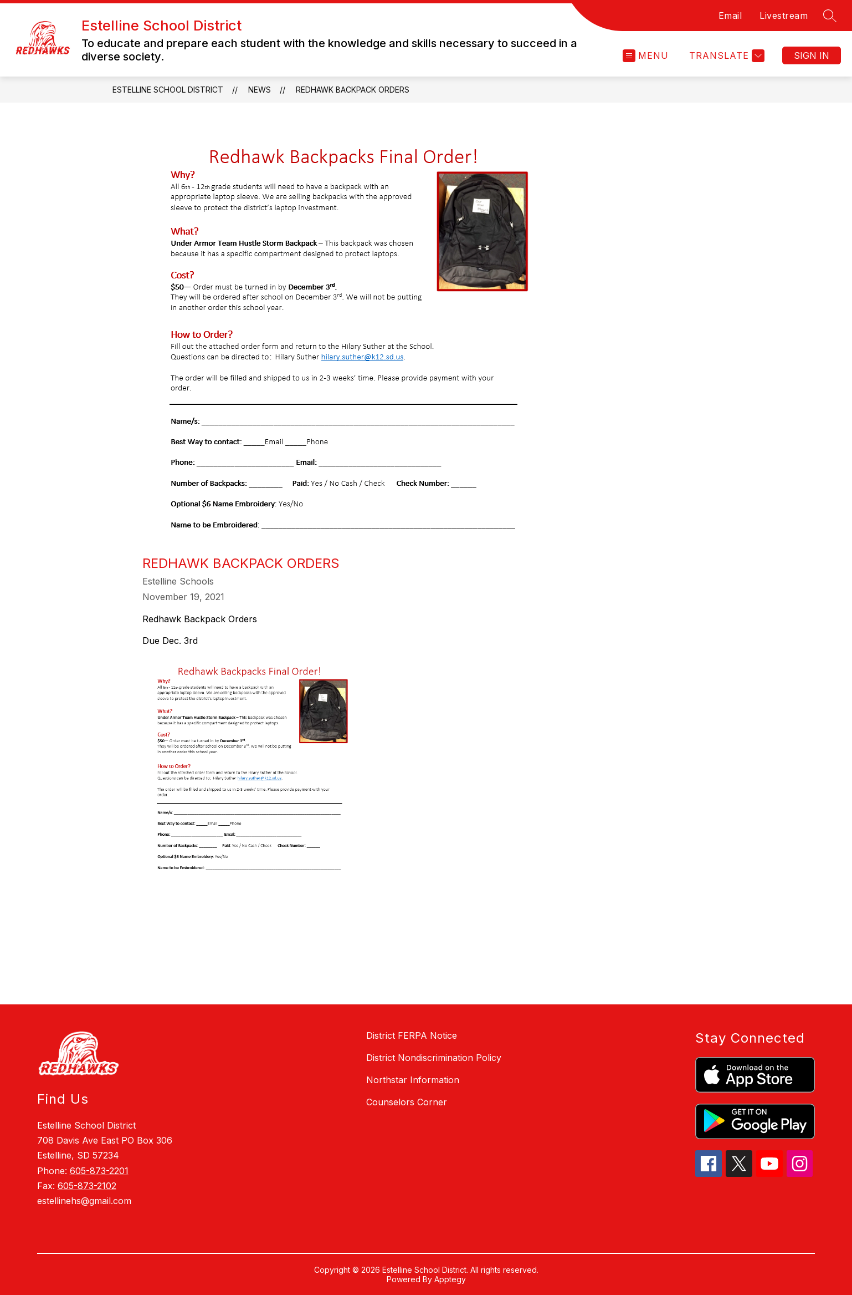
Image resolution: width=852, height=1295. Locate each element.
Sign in (811, 55)
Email (730, 15)
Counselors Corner (406, 1102)
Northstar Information (412, 1079)
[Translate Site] (725, 56)
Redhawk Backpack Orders (352, 89)
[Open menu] (646, 56)
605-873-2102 (87, 1185)
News (259, 89)
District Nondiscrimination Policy (433, 1057)
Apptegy (450, 1279)
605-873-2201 (99, 1170)
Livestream (783, 15)
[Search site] (829, 15)
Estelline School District (167, 89)
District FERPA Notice (411, 1035)
